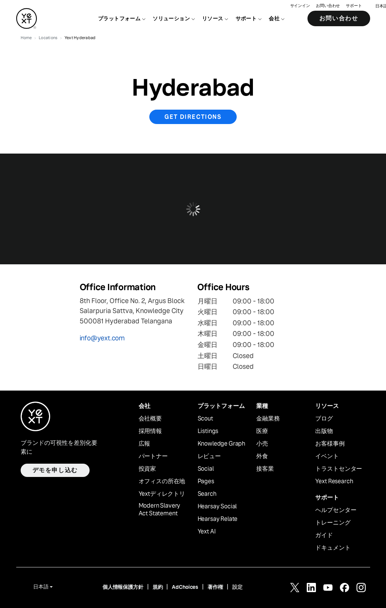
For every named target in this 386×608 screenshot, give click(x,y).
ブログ (324, 418)
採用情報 (150, 431)
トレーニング (332, 522)
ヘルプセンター (335, 510)
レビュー (209, 456)
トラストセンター (338, 469)
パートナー (153, 456)
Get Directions (192, 117)
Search (207, 494)
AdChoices (185, 587)
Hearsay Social (217, 506)
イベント (326, 456)
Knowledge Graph (222, 443)
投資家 (147, 469)
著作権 (215, 587)
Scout (205, 418)
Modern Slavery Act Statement (160, 509)
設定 (237, 587)
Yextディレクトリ (162, 494)
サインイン (300, 6)
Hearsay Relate (218, 519)
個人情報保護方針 (122, 587)
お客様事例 (329, 443)
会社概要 (150, 418)
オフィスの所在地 (162, 481)
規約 (158, 587)
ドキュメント (332, 548)
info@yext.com (102, 338)
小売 (262, 443)
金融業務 (267, 418)
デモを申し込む (55, 470)
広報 (144, 443)
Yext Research (334, 481)
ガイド (324, 535)
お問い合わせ (328, 6)
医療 (262, 431)
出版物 (324, 431)
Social (206, 469)
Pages (206, 481)
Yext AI (207, 531)
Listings (208, 431)
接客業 (265, 469)
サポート (354, 6)
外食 (262, 456)
